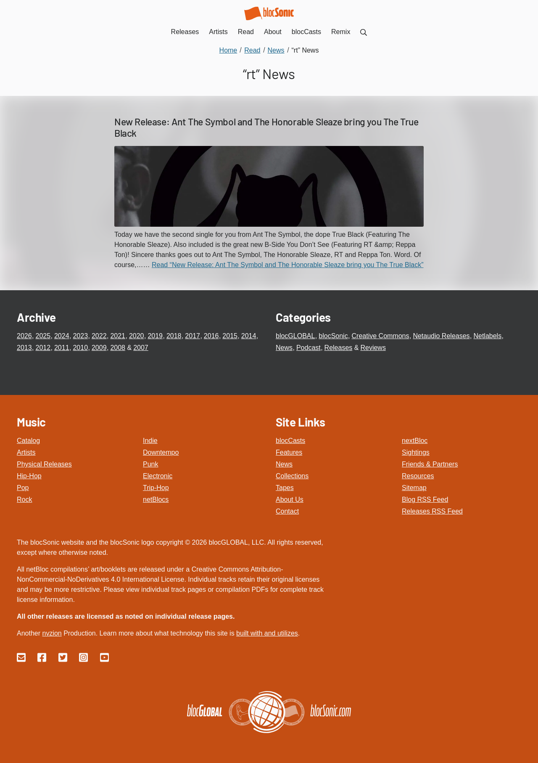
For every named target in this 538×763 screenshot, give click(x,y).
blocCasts (290, 440)
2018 (174, 335)
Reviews (372, 347)
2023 (80, 335)
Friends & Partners (430, 464)
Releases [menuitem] (185, 31)
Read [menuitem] (246, 31)
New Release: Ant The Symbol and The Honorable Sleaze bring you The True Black (266, 127)
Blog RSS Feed (425, 499)
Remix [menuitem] (340, 31)
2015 (229, 335)
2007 (140, 347)
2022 (99, 335)
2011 (61, 347)
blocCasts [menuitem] (306, 31)
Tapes (285, 487)
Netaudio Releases (441, 335)
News (284, 347)
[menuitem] (363, 31)
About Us (289, 499)
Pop (23, 487)
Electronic (157, 476)
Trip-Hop (156, 487)
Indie (150, 440)
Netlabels (487, 335)
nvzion (51, 633)
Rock (24, 499)
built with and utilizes (267, 633)
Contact (287, 511)
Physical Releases (44, 464)
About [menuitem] (273, 31)
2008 (117, 347)
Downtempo (161, 452)
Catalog (28, 440)
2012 (42, 347)
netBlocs (156, 499)
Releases (338, 347)
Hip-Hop (29, 476)
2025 (42, 335)
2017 (192, 335)
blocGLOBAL (295, 335)
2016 (211, 335)
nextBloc (414, 440)
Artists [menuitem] (218, 31)
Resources (418, 476)
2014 (248, 335)
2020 (136, 335)
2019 (155, 335)
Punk (150, 464)
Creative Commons (380, 335)
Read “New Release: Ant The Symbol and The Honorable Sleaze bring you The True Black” (288, 264)
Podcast (308, 347)
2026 (24, 335)
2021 (117, 335)
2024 (61, 335)
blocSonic (333, 335)
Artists (26, 452)
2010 (80, 347)
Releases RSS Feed (432, 511)
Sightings (416, 452)
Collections (292, 476)
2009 (99, 347)
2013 (24, 347)
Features (289, 452)
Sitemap (414, 487)
